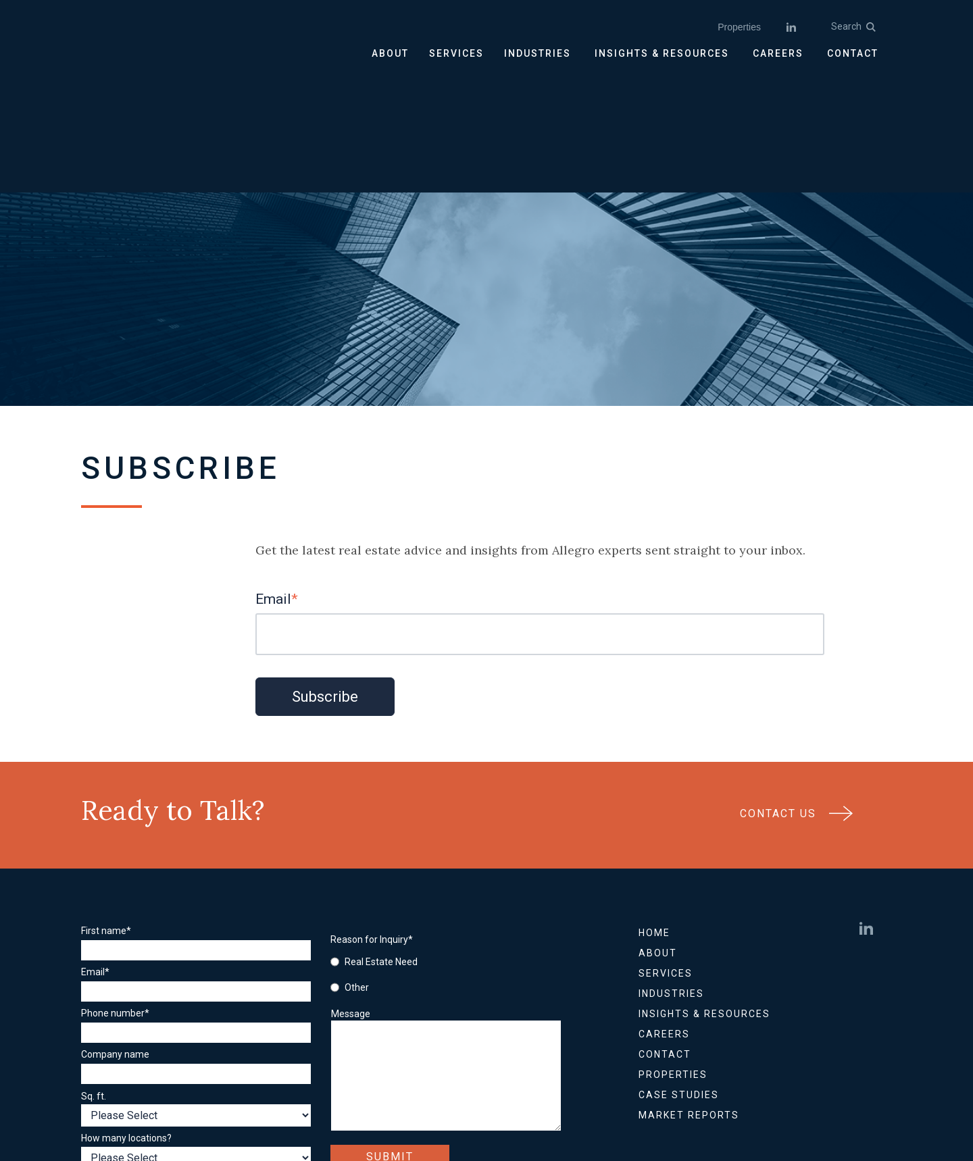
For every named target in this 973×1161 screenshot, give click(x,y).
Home (654, 810)
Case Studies (679, 972)
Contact (665, 932)
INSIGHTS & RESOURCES (662, 53)
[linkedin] (791, 27)
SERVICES (456, 53)
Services (666, 851)
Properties (739, 27)
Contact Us (796, 696)
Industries (671, 871)
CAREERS (778, 53)
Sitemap (465, 1093)
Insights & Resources (704, 891)
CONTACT (852, 53)
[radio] (405, 839)
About (658, 830)
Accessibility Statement (557, 1093)
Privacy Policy (394, 1093)
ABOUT (390, 53)
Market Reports (689, 992)
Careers (664, 911)
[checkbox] (405, 852)
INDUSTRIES (537, 53)
